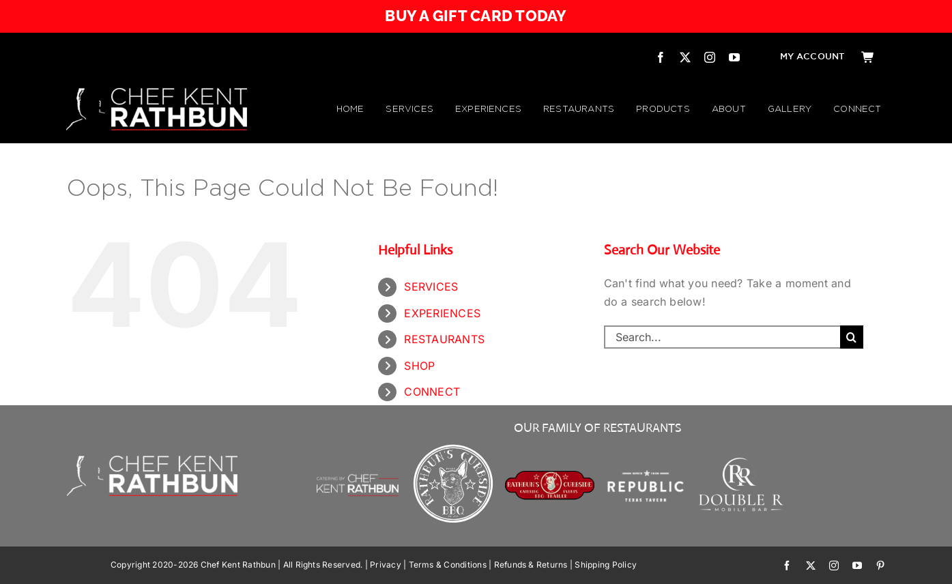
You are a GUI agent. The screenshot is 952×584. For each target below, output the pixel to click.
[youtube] (734, 57)
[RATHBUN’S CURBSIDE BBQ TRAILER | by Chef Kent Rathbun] (549, 475)
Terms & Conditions (448, 564)
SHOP (419, 366)
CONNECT (432, 391)
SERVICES (431, 286)
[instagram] (709, 57)
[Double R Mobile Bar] (741, 462)
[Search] (851, 337)
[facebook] (660, 57)
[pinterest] (880, 565)
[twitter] (685, 57)
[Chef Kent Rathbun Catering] (358, 459)
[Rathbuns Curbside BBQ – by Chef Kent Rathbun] (453, 446)
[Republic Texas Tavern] (646, 446)
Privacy (385, 564)
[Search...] (722, 337)
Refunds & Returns (531, 564)
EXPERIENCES (442, 313)
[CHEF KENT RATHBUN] (156, 93)
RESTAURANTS (444, 339)
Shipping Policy (606, 564)
